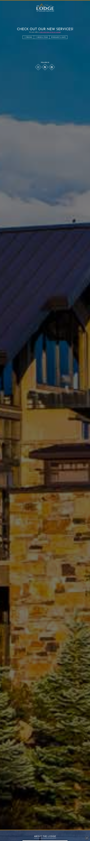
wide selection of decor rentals (50, 32)
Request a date (58, 37)
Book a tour (42, 37)
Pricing (28, 37)
